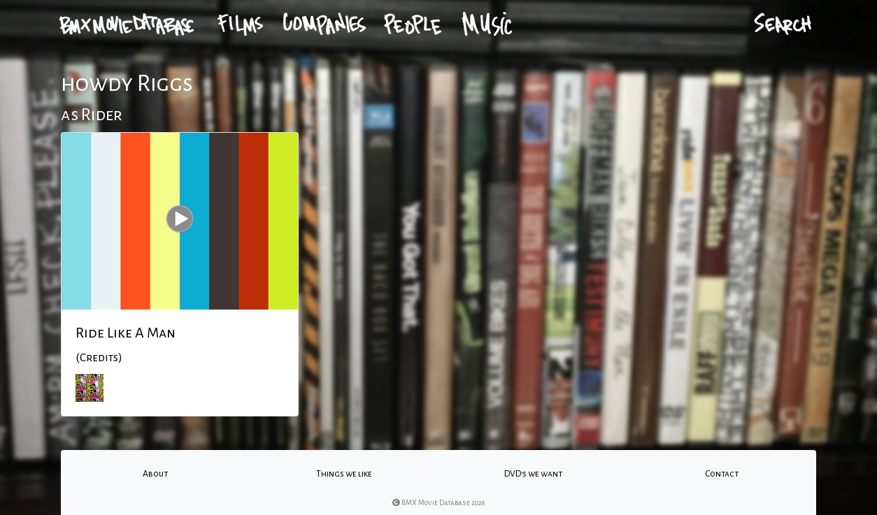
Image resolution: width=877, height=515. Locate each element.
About (155, 474)
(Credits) (99, 357)
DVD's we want (533, 474)
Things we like (344, 474)
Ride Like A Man (126, 332)
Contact (722, 474)
